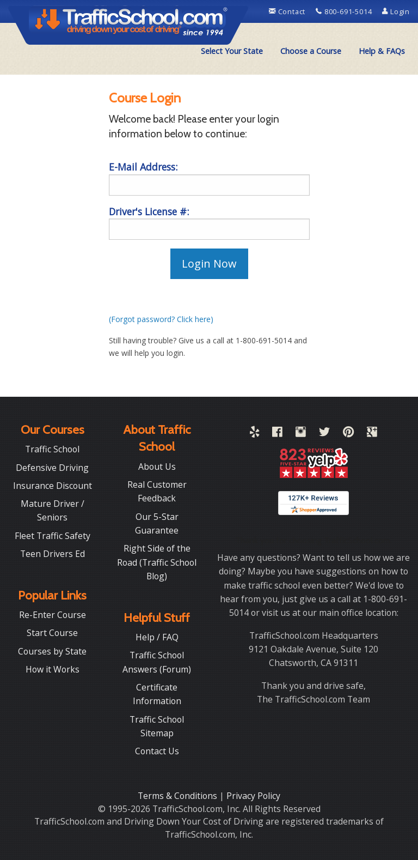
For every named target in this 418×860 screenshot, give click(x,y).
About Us (157, 467)
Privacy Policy (253, 796)
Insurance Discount (52, 486)
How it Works (52, 669)
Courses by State (52, 651)
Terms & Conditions (178, 796)
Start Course (52, 633)
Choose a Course (310, 51)
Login (396, 11)
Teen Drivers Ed (52, 554)
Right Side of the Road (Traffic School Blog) (156, 562)
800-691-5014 (345, 11)
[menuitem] (232, 51)
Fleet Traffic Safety (52, 536)
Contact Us (157, 751)
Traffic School (52, 449)
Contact (288, 11)
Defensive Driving (52, 468)
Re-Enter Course (52, 615)
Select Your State (232, 51)
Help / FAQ (157, 637)
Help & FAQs (382, 51)
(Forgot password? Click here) (161, 319)
